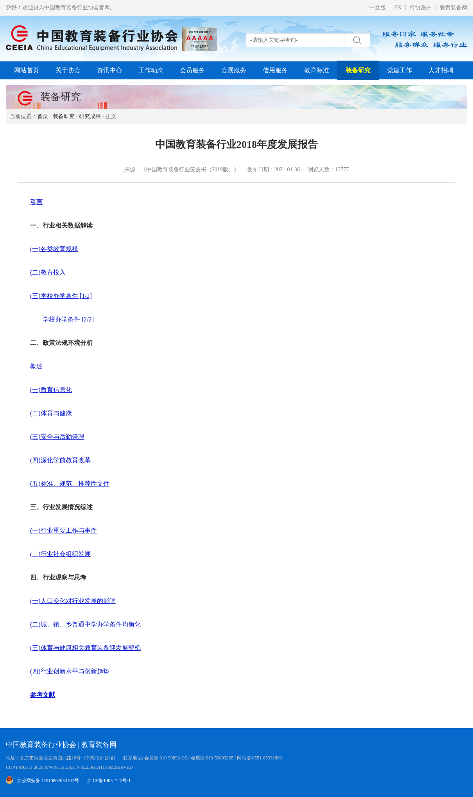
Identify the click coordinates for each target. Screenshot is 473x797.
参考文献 (42, 694)
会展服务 (233, 70)
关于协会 (68, 70)
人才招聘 (440, 70)
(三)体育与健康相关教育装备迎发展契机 (85, 647)
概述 (36, 366)
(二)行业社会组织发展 (60, 554)
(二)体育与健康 (51, 413)
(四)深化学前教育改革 (60, 460)
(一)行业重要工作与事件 (63, 530)
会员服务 (192, 70)
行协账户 (421, 8)
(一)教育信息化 (51, 389)
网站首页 (26, 70)
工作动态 (150, 70)
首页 (42, 116)
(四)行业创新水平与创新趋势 (69, 671)
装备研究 (358, 70)
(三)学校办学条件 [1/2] (61, 296)
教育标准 (316, 70)
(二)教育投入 (48, 272)
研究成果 (90, 116)
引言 (36, 202)
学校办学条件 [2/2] (68, 319)
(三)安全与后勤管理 (57, 436)
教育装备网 (453, 8)
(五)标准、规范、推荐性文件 (69, 483)
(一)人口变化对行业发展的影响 (73, 601)
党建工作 (399, 70)
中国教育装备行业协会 (41, 745)
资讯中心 (109, 70)
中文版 (377, 8)
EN (397, 8)
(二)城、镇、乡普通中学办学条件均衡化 (85, 624)
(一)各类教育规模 (54, 249)
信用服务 (275, 70)
